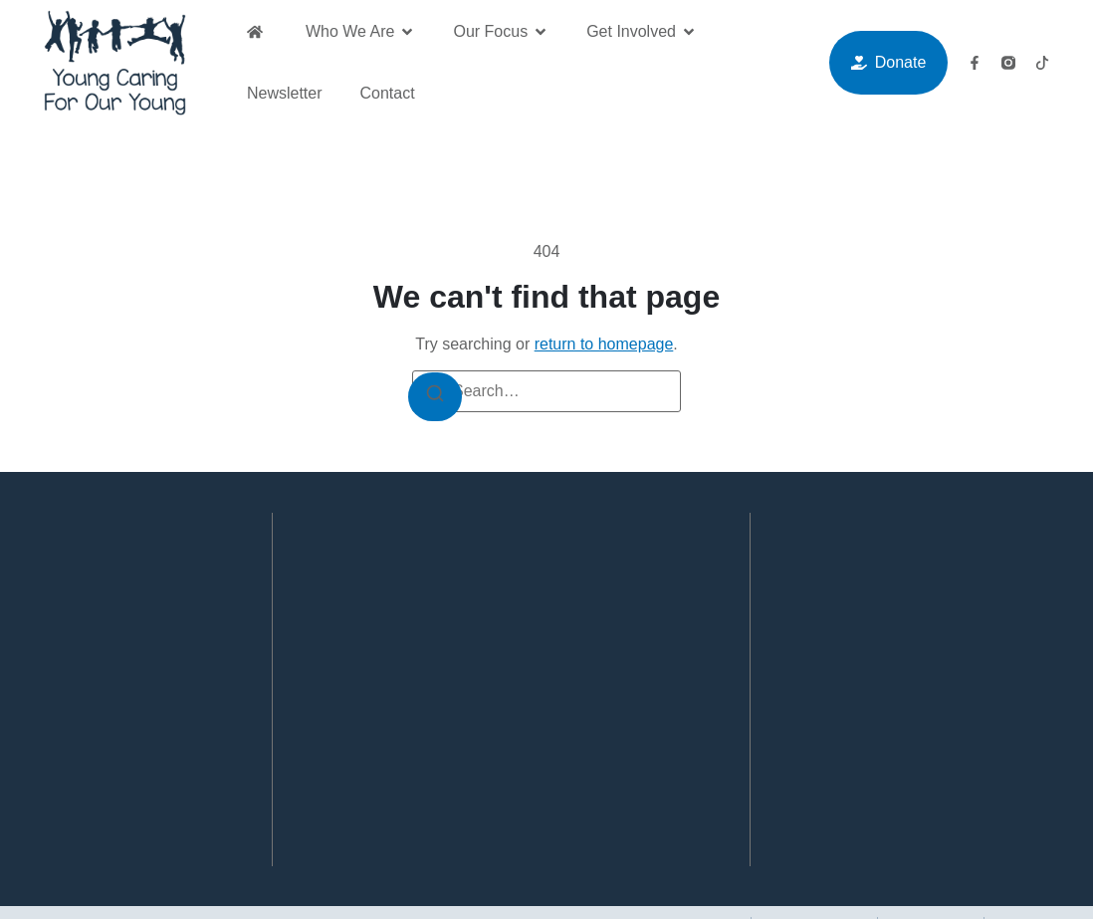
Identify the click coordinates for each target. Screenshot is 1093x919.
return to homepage (604, 344)
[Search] (448, 405)
